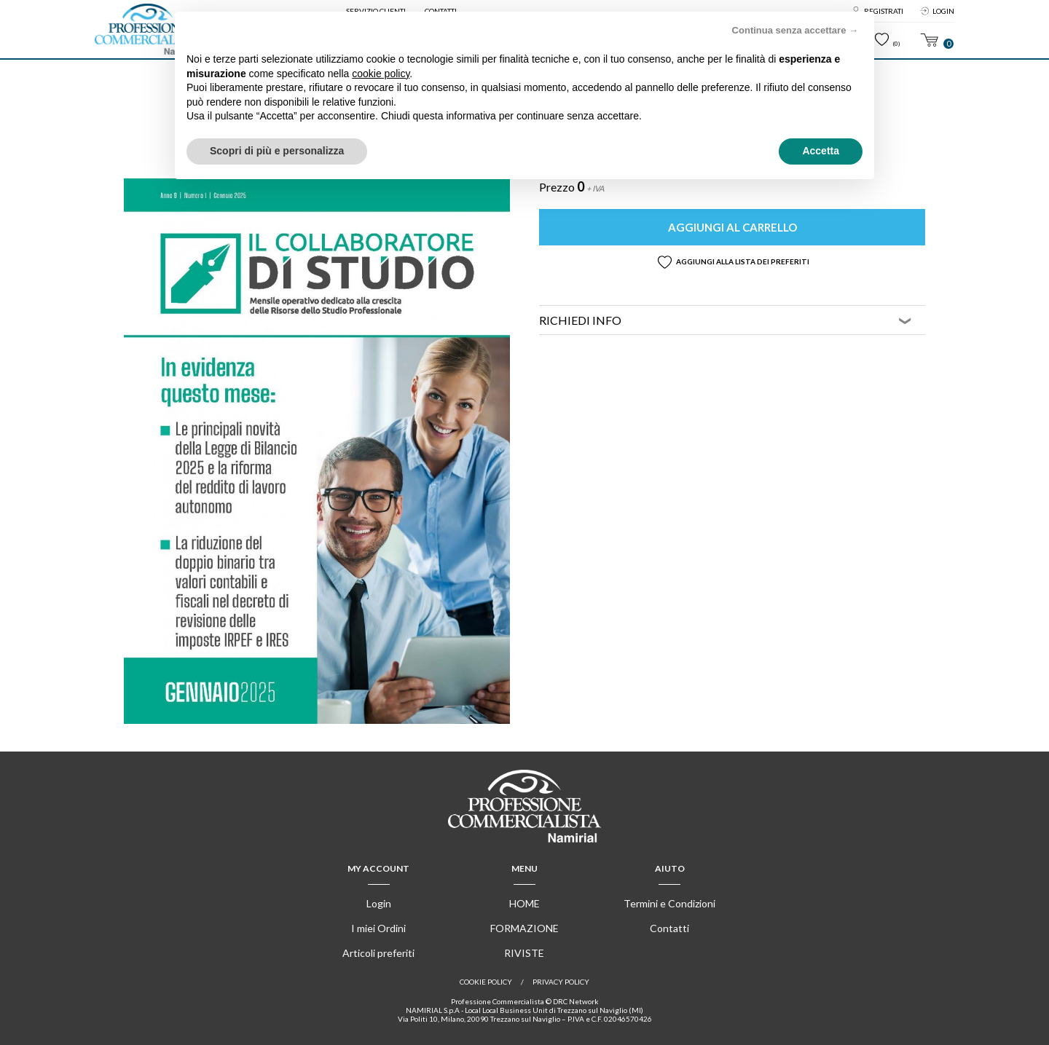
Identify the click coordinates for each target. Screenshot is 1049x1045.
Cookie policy (486, 981)
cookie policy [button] (380, 73)
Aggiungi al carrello (732, 227)
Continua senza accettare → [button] (795, 30)
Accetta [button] (820, 151)
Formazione (524, 928)
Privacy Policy (561, 981)
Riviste (524, 953)
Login (943, 11)
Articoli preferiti (378, 953)
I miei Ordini (378, 928)
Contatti (669, 928)
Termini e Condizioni (669, 903)
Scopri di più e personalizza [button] (277, 151)
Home (524, 903)
